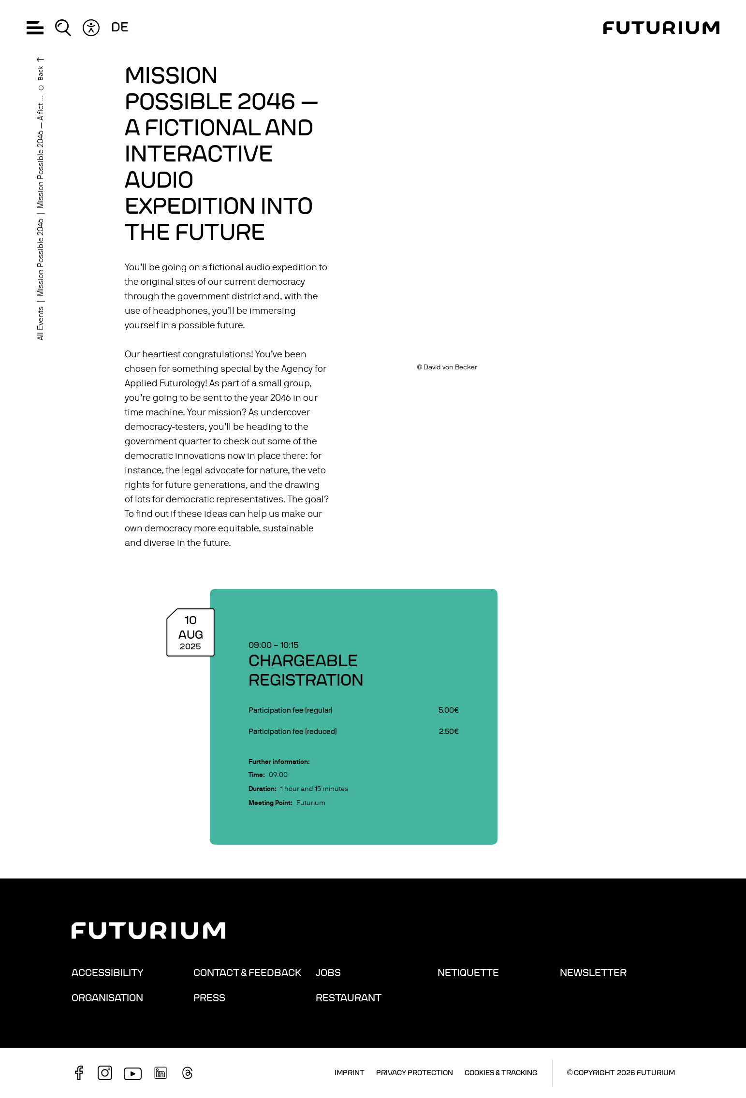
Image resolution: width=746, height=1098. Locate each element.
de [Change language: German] (119, 27)
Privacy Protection (414, 1073)
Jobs (328, 972)
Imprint (350, 1073)
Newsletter (593, 972)
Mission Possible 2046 (40, 257)
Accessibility (108, 972)
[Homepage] (661, 27)
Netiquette (468, 972)
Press (209, 998)
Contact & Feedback (247, 972)
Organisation (107, 998)
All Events (40, 323)
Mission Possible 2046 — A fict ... (40, 151)
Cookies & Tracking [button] (501, 1073)
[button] (35, 27)
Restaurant (348, 998)
